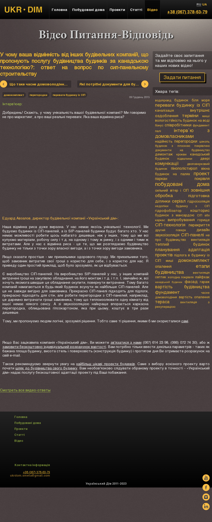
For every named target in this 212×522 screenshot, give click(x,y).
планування (167, 249)
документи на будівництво (182, 150)
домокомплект (194, 260)
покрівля (202, 178)
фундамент (167, 292)
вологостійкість (168, 120)
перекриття (199, 225)
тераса (162, 301)
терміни (190, 115)
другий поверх (170, 230)
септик (160, 277)
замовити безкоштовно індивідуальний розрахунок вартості (54, 346)
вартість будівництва (182, 286)
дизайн (203, 229)
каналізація (164, 110)
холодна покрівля (181, 277)
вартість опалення (194, 297)
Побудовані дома (88, 9)
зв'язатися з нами (126, 342)
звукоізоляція (167, 235)
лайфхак (202, 277)
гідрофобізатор (168, 211)
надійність (163, 141)
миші (206, 116)
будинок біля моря (192, 100)
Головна (59, 9)
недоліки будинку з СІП (182, 206)
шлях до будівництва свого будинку (46, 368)
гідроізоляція (198, 201)
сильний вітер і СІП (172, 190)
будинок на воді (196, 120)
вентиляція (200, 239)
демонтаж (164, 154)
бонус (159, 125)
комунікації (167, 163)
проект (202, 173)
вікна (205, 168)
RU (199, 4)
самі (184, 321)
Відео (152, 9)
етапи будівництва (182, 269)
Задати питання (182, 77)
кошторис (200, 210)
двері (205, 158)
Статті (136, 9)
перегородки (185, 141)
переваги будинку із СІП (182, 105)
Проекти (117, 9)
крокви (181, 154)
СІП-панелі (192, 234)
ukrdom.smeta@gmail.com (30, 475)
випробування (181, 219)
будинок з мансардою (175, 215)
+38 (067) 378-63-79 (187, 11)
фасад (191, 281)
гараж (205, 282)
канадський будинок (168, 281)
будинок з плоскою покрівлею (182, 146)
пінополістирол (184, 168)
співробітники (178, 124)
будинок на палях (172, 174)
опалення (163, 266)
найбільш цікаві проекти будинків (105, 364)
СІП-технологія (170, 224)
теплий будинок (182, 244)
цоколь (204, 141)
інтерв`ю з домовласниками (182, 133)
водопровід (163, 100)
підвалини (184, 158)
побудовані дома (182, 184)
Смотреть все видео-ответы (25, 390)
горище (203, 220)
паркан (161, 178)
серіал (179, 201)
